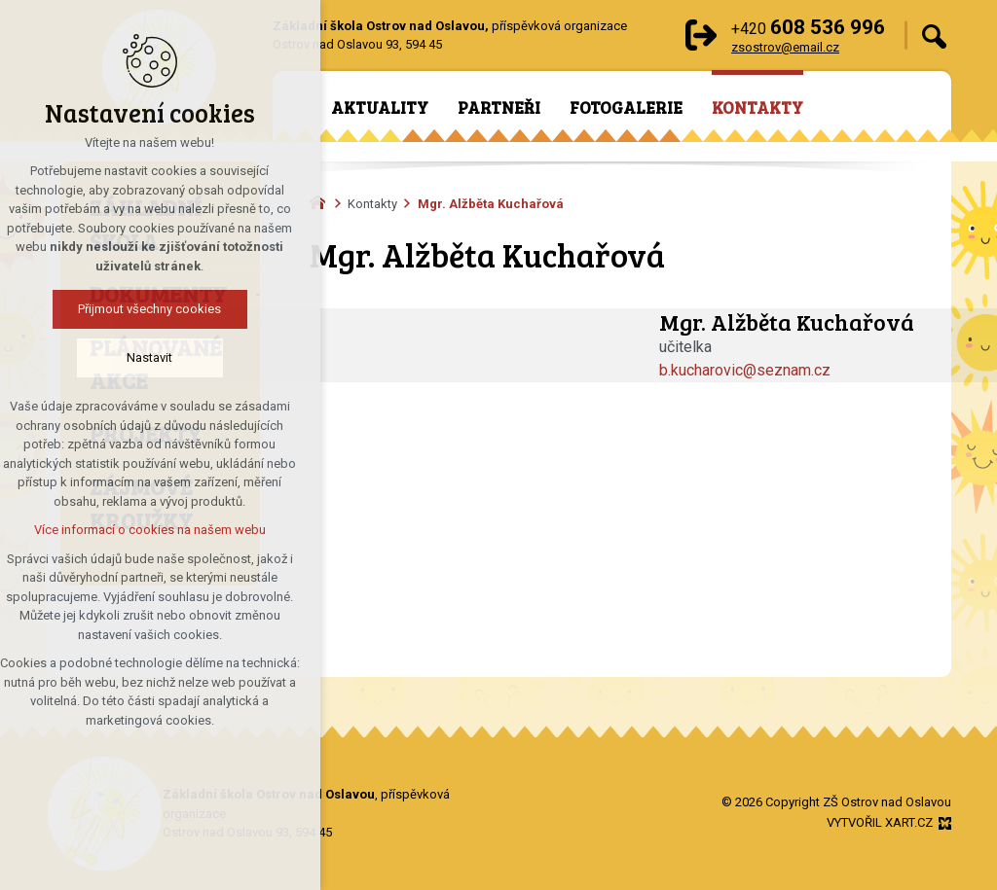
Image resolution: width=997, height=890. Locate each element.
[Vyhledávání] (934, 35)
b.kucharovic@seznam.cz (745, 370)
